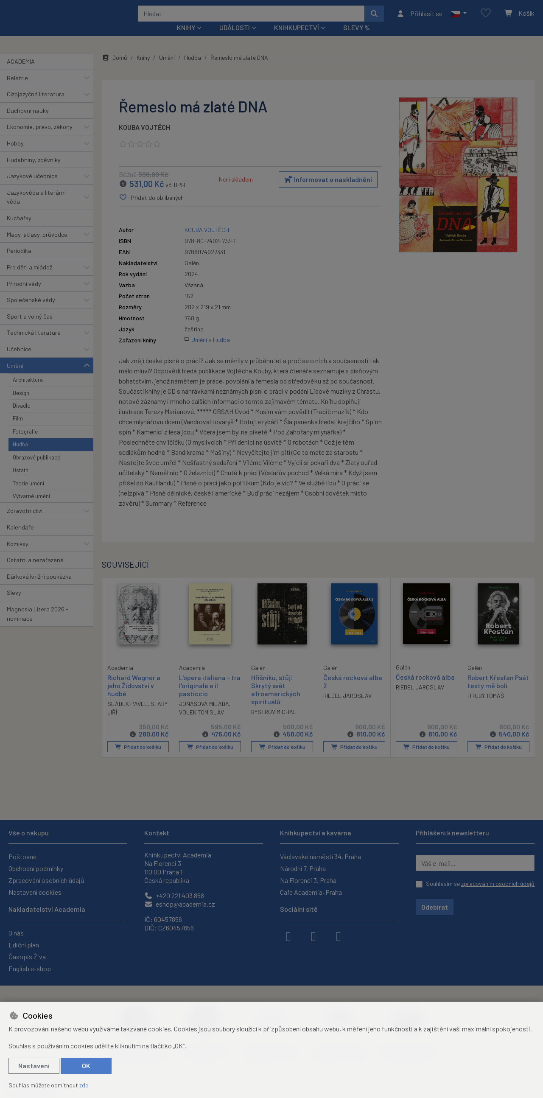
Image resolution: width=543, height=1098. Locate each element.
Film (18, 429)
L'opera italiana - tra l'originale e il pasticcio (210, 696)
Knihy (143, 69)
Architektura (28, 391)
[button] (458, 19)
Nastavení (34, 1066)
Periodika (19, 262)
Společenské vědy (31, 311)
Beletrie (17, 88)
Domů (114, 69)
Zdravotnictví (24, 522)
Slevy (14, 604)
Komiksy (17, 554)
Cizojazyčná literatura (35, 105)
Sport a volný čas (30, 327)
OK (86, 1066)
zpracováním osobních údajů (498, 883)
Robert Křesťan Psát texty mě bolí (498, 692)
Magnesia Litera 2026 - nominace (37, 625)
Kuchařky (19, 229)
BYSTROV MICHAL (274, 723)
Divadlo (22, 417)
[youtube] (338, 935)
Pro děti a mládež (29, 278)
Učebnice (19, 360)
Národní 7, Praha (303, 868)
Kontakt (156, 833)
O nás (16, 933)
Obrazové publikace (36, 468)
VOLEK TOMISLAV (201, 723)
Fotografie (25, 443)
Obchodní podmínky (35, 868)
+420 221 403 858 (174, 895)
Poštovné (22, 856)
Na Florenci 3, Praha (308, 880)
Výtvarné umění (31, 507)
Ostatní (21, 481)
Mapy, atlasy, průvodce (37, 245)
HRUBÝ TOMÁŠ (485, 707)
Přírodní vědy (24, 294)
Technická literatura (34, 343)
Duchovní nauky (28, 122)
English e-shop (29, 968)
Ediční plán (23, 945)
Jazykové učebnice (32, 187)
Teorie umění (28, 494)
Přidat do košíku (138, 758)
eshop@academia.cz (179, 904)
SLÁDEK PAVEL (127, 714)
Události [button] (234, 39)
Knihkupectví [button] (296, 39)
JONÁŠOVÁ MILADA (204, 715)
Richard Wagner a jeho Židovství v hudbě (133, 696)
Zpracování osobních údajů (46, 880)
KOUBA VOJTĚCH (144, 138)
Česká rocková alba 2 (352, 692)
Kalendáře (20, 538)
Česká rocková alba (425, 688)
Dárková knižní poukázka (39, 587)
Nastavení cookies (35, 892)
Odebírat (434, 907)
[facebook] (288, 935)
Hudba (20, 455)
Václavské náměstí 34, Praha (320, 856)
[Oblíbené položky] (486, 19)
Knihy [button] (186, 39)
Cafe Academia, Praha (311, 892)
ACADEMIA (21, 72)
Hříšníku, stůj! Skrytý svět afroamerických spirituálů (275, 700)
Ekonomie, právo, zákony (40, 138)
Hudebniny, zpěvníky (34, 170)
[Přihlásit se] (419, 19)
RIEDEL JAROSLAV (347, 707)
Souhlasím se (480, 883)
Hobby (15, 154)
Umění (15, 376)
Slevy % (356, 39)
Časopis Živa (27, 956)
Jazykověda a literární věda (36, 208)
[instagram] (313, 935)
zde (83, 1085)
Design (21, 404)
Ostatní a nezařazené (35, 571)
